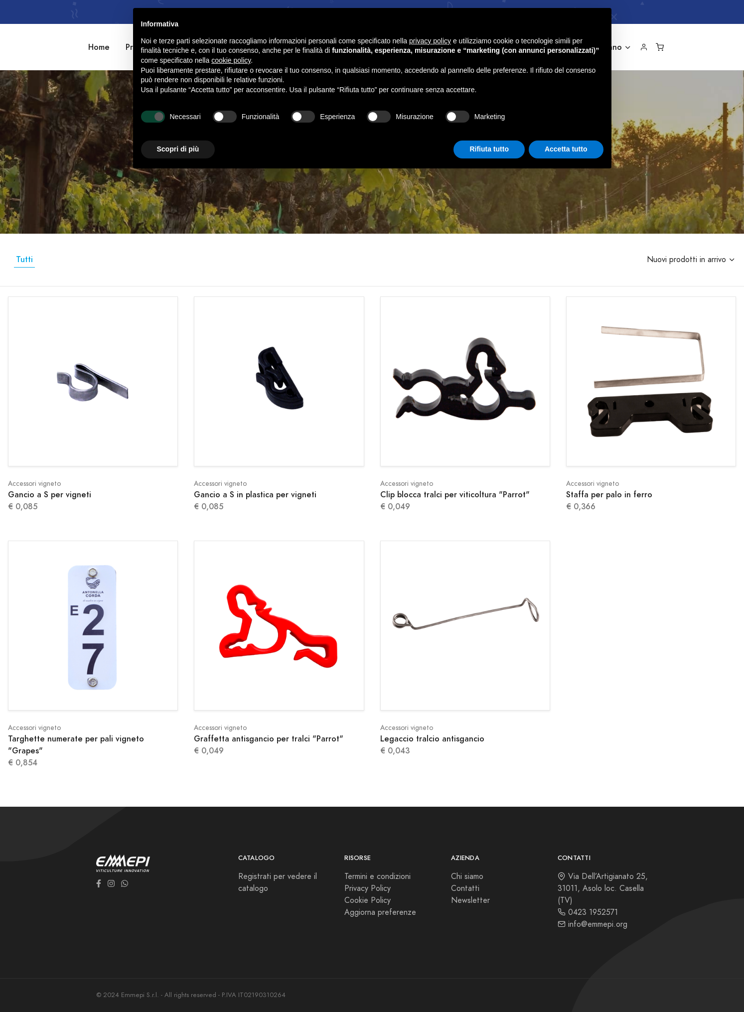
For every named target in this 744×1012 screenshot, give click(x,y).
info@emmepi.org (592, 924)
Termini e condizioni (377, 876)
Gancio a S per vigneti (49, 494)
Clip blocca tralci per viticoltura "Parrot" (455, 494)
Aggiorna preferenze (380, 912)
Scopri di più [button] (178, 149)
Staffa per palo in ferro (609, 494)
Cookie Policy (367, 900)
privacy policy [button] (430, 41)
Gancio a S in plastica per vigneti (255, 494)
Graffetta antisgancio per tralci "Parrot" (268, 738)
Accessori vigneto (34, 483)
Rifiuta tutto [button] (489, 149)
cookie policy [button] (231, 60)
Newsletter (470, 900)
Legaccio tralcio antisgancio (432, 738)
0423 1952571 (588, 912)
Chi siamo (467, 876)
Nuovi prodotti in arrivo (686, 259)
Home (99, 47)
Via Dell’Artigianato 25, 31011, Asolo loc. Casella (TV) (603, 888)
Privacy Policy (367, 888)
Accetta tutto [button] (566, 149)
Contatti (465, 888)
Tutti (24, 259)
